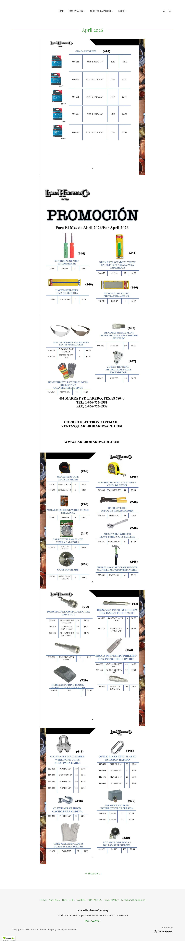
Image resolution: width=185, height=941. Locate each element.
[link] (170, 11)
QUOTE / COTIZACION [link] (73, 900)
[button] (77, 11)
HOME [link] (61, 11)
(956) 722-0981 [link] (92, 920)
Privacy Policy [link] (111, 900)
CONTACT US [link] (95, 900)
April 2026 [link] (54, 900)
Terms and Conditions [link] (133, 900)
